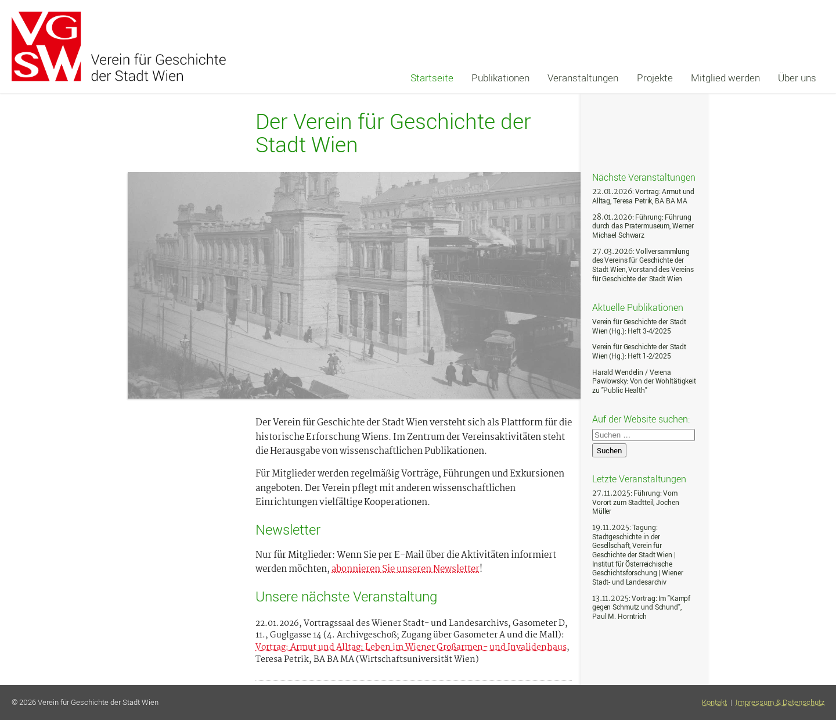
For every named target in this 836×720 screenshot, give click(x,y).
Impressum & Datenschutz (780, 702)
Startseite (431, 77)
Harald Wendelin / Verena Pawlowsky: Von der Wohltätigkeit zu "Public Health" (644, 381)
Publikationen (500, 77)
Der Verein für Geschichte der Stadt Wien (393, 132)
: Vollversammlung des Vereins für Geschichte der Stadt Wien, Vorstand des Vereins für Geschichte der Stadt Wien (643, 265)
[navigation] (613, 78)
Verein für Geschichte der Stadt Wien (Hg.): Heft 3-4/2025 (639, 326)
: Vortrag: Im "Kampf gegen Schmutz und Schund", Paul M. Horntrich (641, 607)
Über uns (797, 77)
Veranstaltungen (582, 77)
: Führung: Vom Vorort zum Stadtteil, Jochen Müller (635, 502)
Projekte (655, 77)
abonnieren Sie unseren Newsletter (405, 570)
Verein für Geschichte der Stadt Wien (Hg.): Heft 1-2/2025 (639, 351)
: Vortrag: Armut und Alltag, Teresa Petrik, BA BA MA (643, 196)
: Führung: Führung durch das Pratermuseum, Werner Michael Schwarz (643, 226)
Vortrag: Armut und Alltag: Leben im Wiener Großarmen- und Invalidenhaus (411, 647)
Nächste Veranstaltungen (644, 176)
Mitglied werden (725, 77)
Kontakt (714, 702)
